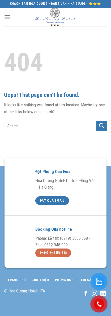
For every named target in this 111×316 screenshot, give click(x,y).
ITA (42, 291)
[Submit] (101, 126)
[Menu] (7, 17)
